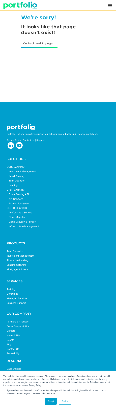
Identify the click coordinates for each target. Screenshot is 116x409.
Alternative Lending (17, 260)
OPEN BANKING (16, 189)
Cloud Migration (16, 217)
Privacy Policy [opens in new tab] (14, 140)
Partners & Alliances (17, 321)
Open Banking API (18, 194)
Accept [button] (51, 401)
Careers (11, 330)
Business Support (16, 302)
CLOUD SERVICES (17, 208)
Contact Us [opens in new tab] (28, 140)
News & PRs (13, 335)
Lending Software (16, 264)
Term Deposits (15, 180)
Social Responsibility (18, 326)
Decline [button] (65, 401)
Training (11, 289)
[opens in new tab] (11, 145)
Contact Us (13, 348)
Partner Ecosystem (18, 203)
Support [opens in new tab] (40, 140)
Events (10, 339)
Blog (9, 344)
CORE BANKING (15, 166)
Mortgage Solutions (17, 269)
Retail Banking (15, 176)
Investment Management (22, 171)
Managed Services (17, 298)
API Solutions (15, 198)
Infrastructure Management (23, 226)
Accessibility (13, 353)
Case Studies (14, 368)
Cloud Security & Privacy (21, 221)
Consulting (12, 293)
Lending (13, 185)
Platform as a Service (19, 212)
